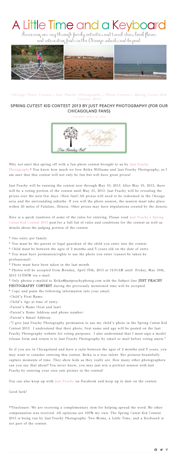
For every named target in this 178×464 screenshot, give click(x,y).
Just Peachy (64, 381)
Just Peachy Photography (79, 94)
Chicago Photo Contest (32, 94)
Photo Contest (118, 94)
